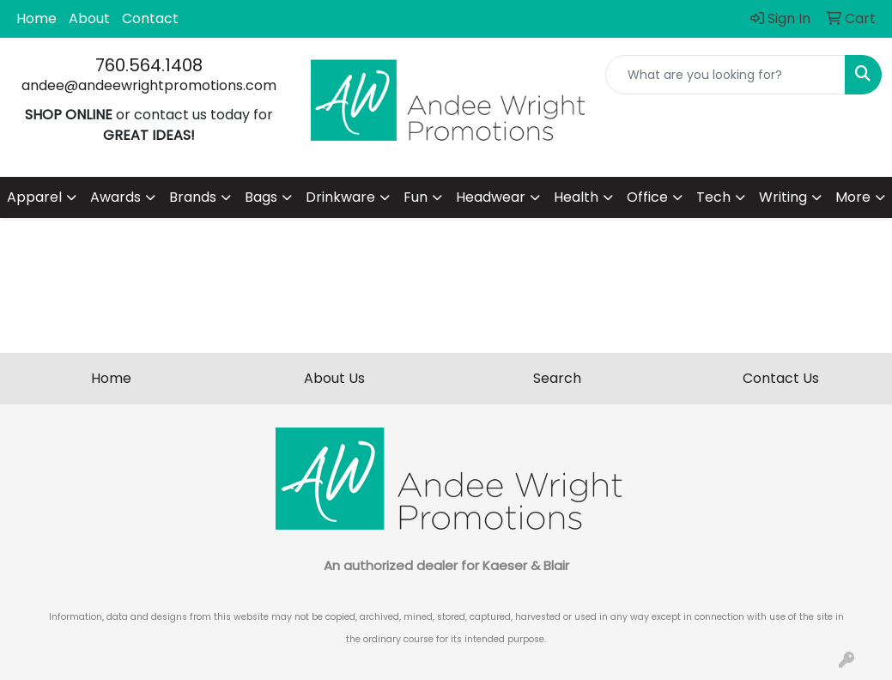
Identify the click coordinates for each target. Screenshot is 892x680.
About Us (334, 378)
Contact (150, 18)
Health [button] (576, 197)
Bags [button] (261, 197)
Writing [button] (783, 197)
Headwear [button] (490, 197)
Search (557, 378)
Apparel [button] (34, 197)
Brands (192, 197)
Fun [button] (416, 197)
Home (36, 18)
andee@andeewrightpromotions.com (148, 85)
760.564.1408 (149, 65)
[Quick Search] (725, 74)
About (89, 18)
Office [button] (647, 197)
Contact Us (781, 378)
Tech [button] (713, 197)
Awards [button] (115, 197)
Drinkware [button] (340, 197)
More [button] (853, 197)
